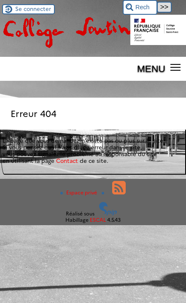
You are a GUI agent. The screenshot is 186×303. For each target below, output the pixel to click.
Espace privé (79, 192)
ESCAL (98, 220)
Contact (67, 160)
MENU (151, 68)
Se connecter (33, 8)
